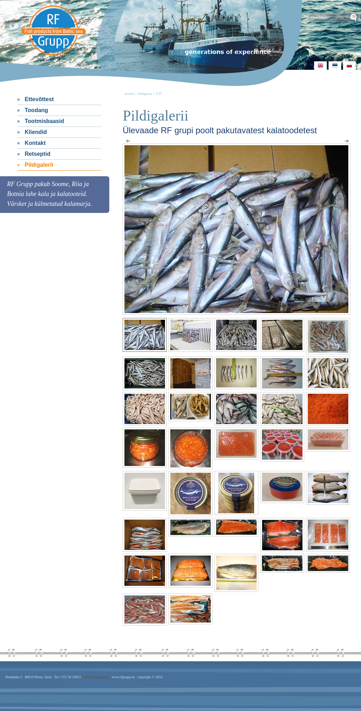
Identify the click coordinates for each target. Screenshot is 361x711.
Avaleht (129, 94)
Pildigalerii (39, 165)
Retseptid (37, 154)
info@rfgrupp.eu (96, 677)
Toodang (36, 110)
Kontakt (35, 143)
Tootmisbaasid (44, 121)
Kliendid (36, 132)
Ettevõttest (39, 99)
